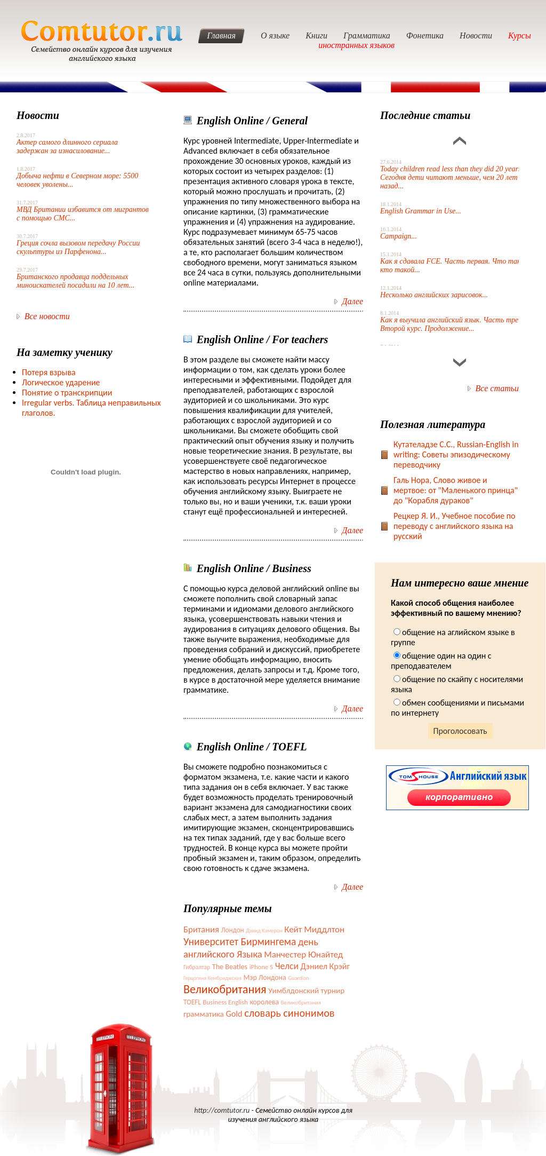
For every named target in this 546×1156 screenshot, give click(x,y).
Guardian (298, 978)
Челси (287, 966)
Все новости (47, 316)
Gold (234, 1013)
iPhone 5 (262, 967)
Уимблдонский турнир (306, 990)
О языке (275, 35)
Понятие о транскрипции (67, 392)
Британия (201, 929)
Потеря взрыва (49, 372)
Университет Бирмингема (239, 941)
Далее (352, 301)
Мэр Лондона (265, 977)
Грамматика (366, 35)
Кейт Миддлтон (314, 929)
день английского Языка (250, 948)
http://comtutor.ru (222, 1110)
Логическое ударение (61, 382)
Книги (316, 35)
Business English (225, 1002)
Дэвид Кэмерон (264, 930)
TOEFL (192, 1002)
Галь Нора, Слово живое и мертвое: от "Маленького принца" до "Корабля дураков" (456, 490)
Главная (221, 35)
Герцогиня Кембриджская (212, 978)
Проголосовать (460, 731)
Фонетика (425, 35)
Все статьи (497, 388)
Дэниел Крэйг (325, 966)
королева (264, 1002)
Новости (476, 35)
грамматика (203, 1014)
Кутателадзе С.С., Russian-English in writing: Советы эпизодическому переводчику (456, 454)
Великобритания (224, 989)
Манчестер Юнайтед (303, 954)
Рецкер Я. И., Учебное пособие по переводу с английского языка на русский (455, 526)
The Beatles (229, 966)
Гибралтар (196, 967)
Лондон (232, 930)
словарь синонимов (289, 1013)
